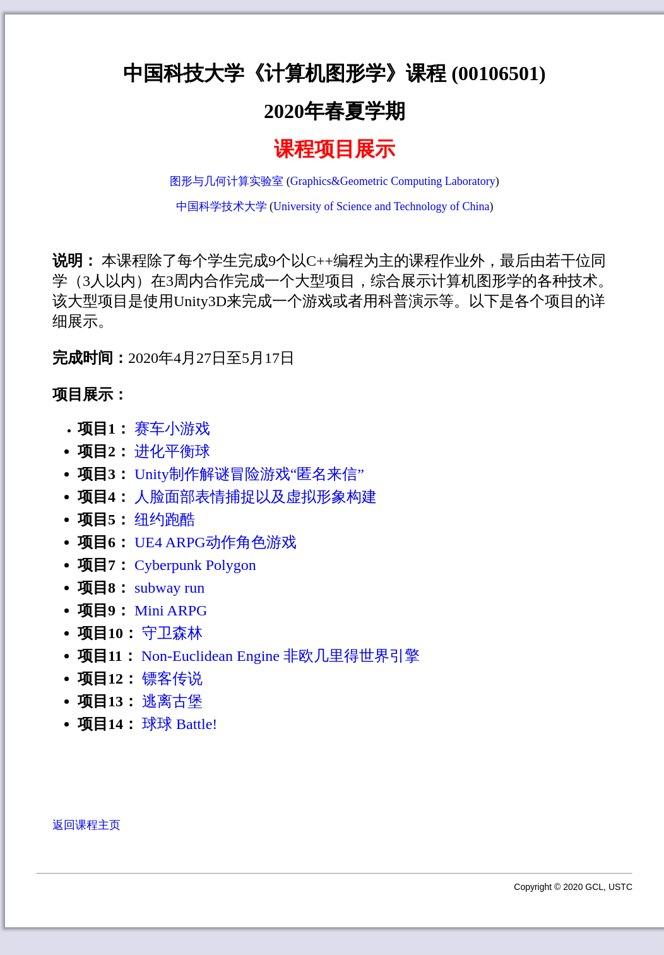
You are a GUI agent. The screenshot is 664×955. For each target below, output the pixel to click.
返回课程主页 (86, 825)
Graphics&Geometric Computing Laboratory (392, 181)
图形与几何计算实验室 (226, 181)
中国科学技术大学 (221, 206)
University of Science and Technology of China (381, 206)
